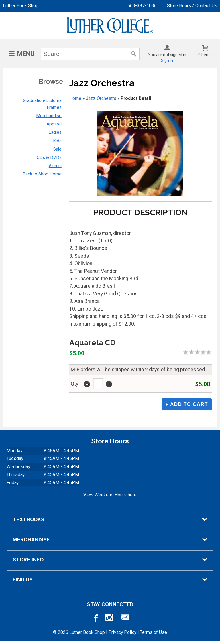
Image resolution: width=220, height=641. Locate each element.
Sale (57, 149)
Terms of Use (153, 632)
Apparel (54, 124)
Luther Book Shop (20, 5)
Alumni (55, 165)
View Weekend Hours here (110, 495)
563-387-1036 (142, 5)
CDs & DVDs (49, 157)
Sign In (167, 60)
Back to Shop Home (42, 174)
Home (75, 98)
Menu (25, 53)
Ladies (55, 132)
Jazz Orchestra (101, 98)
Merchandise (49, 115)
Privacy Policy (122, 632)
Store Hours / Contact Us (192, 5)
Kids (57, 140)
